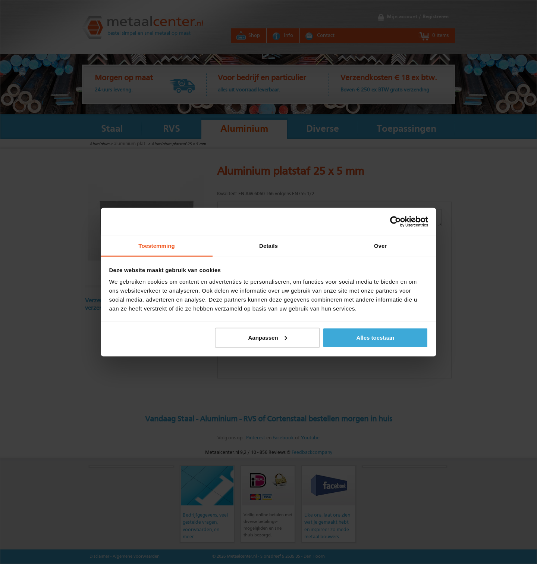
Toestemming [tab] (156, 245)
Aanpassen (267, 337)
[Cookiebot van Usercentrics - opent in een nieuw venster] (395, 221)
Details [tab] (268, 245)
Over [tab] (380, 245)
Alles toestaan (376, 337)
